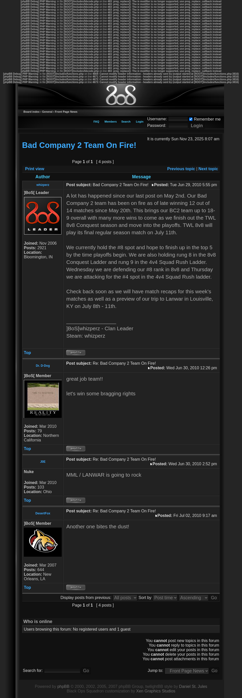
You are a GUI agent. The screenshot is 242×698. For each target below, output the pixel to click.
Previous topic (181, 169)
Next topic (208, 169)
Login (139, 121)
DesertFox (42, 513)
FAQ (96, 121)
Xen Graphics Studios (155, 691)
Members (110, 121)
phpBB (63, 686)
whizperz (42, 185)
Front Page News (66, 111)
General (47, 111)
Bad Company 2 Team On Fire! (79, 145)
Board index (32, 111)
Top (27, 353)
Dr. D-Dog (43, 365)
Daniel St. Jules (193, 686)
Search (126, 121)
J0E (43, 461)
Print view (34, 169)
